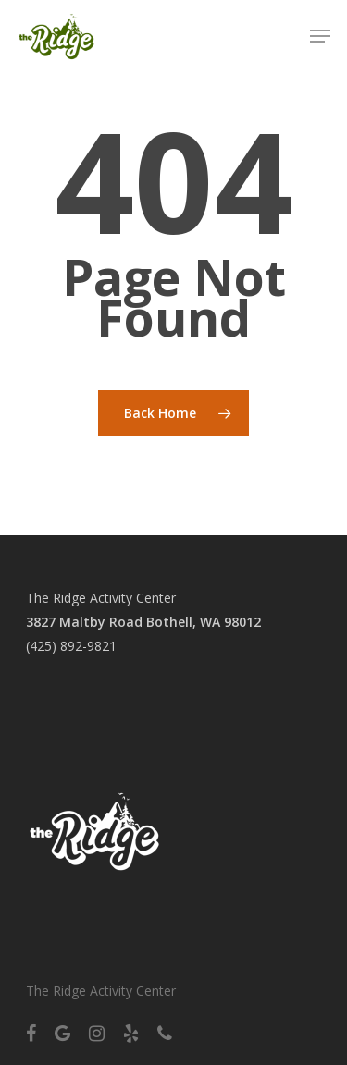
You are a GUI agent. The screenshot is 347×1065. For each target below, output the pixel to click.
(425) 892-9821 (71, 646)
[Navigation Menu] (320, 36)
